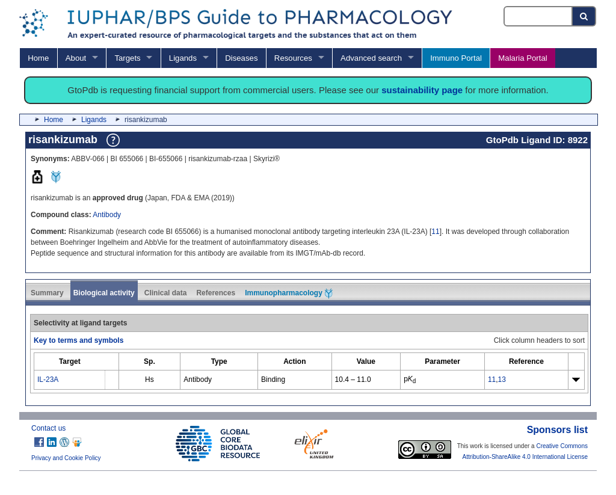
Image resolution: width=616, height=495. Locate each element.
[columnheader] (69, 361)
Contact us (48, 428)
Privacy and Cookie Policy (66, 458)
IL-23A (47, 379)
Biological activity (104, 293)
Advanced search (371, 58)
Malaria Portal (522, 58)
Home (38, 58)
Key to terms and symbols (78, 340)
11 (435, 231)
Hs (149, 379)
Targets (127, 58)
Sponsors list (557, 430)
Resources (293, 58)
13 (502, 379)
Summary (47, 293)
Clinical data (165, 293)
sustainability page (422, 90)
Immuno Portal (456, 58)
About (76, 58)
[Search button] (584, 16)
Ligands (183, 58)
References (215, 293)
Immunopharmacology (289, 293)
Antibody (107, 215)
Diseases (241, 58)
